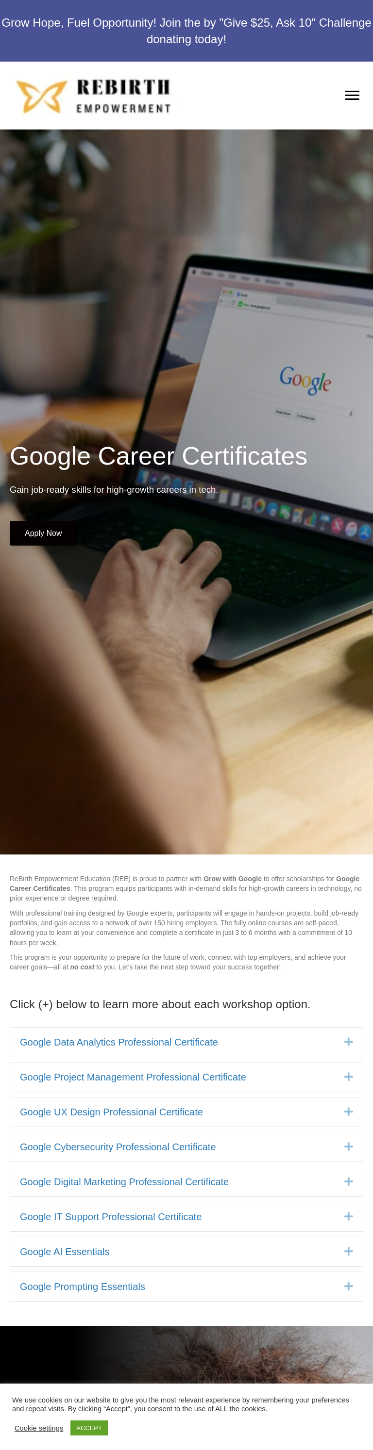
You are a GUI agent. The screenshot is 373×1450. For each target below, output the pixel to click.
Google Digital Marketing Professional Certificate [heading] (124, 1181)
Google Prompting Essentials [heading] (82, 1286)
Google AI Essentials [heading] (65, 1251)
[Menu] (352, 95)
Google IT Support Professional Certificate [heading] (111, 1216)
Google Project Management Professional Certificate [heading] (133, 1077)
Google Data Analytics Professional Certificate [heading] (119, 1042)
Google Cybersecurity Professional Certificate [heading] (118, 1147)
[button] (348, 1042)
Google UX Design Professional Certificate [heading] (111, 1112)
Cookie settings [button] (39, 1428)
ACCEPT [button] (89, 1428)
